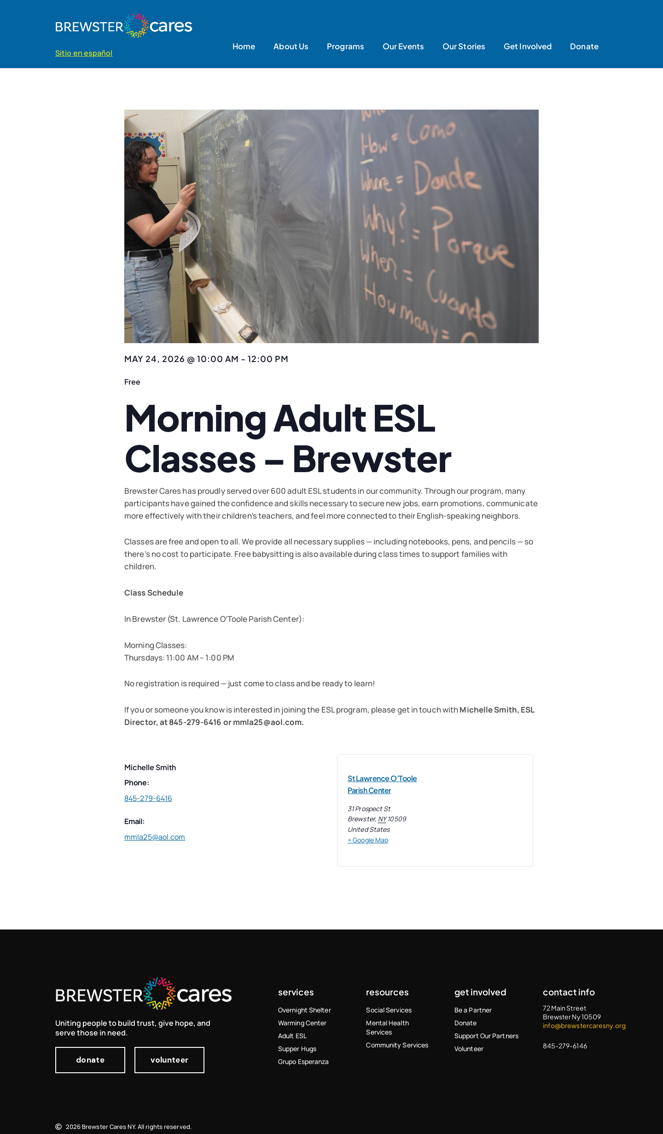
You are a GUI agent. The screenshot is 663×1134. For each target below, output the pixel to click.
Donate (584, 46)
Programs (345, 46)
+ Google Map (368, 840)
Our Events (403, 46)
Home (244, 46)
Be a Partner (473, 1009)
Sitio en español (84, 53)
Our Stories (463, 46)
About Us (290, 46)
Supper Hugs (297, 1048)
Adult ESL (292, 1035)
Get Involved (528, 46)
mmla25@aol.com (267, 722)
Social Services (389, 1009)
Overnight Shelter (304, 1009)
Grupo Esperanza (303, 1061)
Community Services (397, 1044)
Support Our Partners (486, 1035)
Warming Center (302, 1022)
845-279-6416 (148, 798)
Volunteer (468, 1048)
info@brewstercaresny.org (584, 1025)
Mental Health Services (387, 1027)
